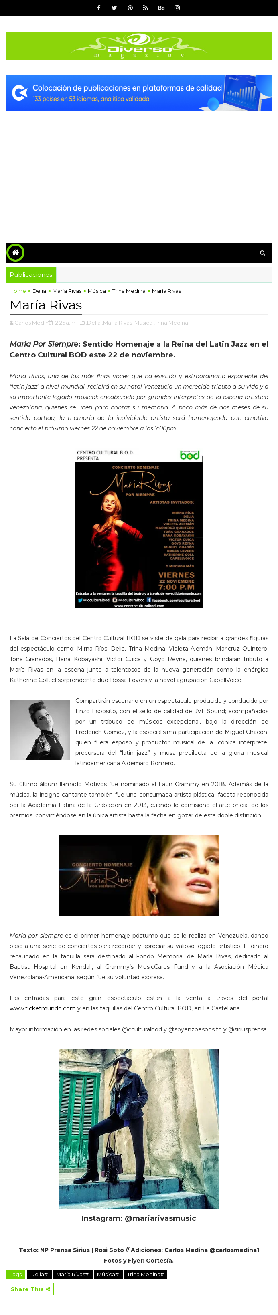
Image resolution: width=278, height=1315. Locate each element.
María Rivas (67, 291)
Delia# (39, 1274)
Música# (108, 1274)
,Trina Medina (171, 322)
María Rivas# (73, 1274)
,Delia (93, 322)
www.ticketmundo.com (43, 1008)
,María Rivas (117, 322)
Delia (39, 291)
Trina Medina (129, 291)
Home (18, 291)
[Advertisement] (139, 171)
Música (97, 291)
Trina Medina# (145, 1274)
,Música (142, 322)
